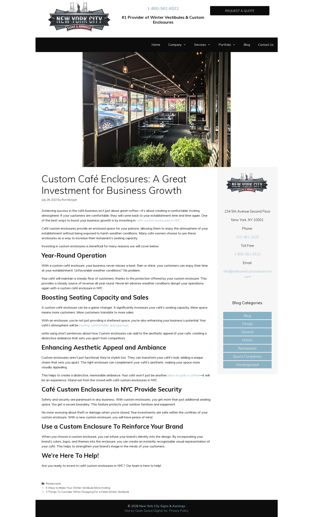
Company (179, 45)
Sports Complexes (247, 356)
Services (204, 45)
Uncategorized (247, 364)
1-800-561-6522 (163, 8)
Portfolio (229, 45)
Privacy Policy (178, 511)
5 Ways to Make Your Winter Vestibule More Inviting (78, 487)
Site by (130, 511)
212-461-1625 (247, 237)
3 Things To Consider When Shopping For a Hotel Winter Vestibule (87, 491)
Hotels (247, 340)
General (247, 332)
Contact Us (266, 45)
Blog (247, 45)
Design (247, 324)
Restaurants (53, 483)
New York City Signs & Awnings (162, 506)
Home (156, 45)
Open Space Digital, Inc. (151, 511)
